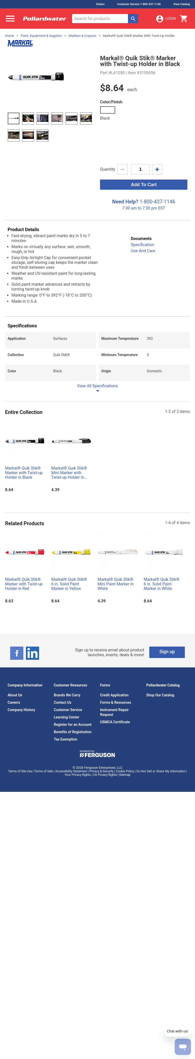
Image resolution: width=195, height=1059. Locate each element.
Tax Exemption (65, 739)
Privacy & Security (101, 771)
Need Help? (125, 202)
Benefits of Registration (72, 732)
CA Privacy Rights (105, 775)
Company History (21, 710)
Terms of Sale (43, 771)
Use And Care (143, 250)
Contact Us (62, 702)
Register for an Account (72, 725)
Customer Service (68, 710)
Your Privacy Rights (78, 775)
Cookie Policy (125, 771)
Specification (142, 244)
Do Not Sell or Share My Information (160, 771)
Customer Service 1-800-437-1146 (139, 4)
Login (165, 18)
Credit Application (114, 695)
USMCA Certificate (115, 722)
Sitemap (124, 775)
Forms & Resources (115, 702)
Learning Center (66, 717)
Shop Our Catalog (160, 695)
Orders (100, 4)
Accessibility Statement (71, 771)
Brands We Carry (67, 695)
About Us (15, 695)
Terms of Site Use (20, 771)
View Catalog (181, 4)
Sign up (167, 651)
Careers (14, 702)
